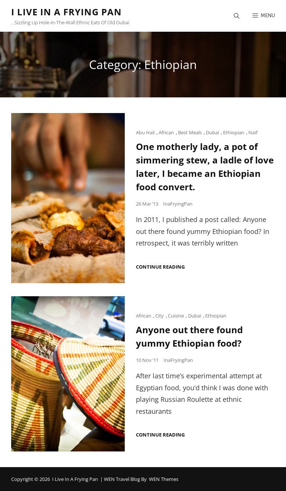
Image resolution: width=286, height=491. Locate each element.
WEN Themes (163, 479)
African (166, 132)
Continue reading (160, 267)
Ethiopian (233, 132)
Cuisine (176, 315)
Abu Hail (145, 132)
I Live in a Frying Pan (66, 12)
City (159, 315)
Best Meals (190, 132)
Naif (252, 132)
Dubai (212, 132)
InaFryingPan (178, 203)
